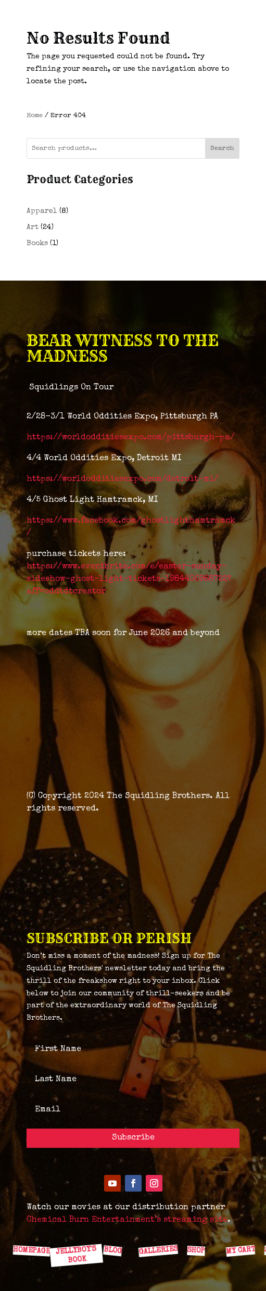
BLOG (112, 1250)
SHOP (196, 1250)
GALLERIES (158, 1250)
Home (35, 115)
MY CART (240, 1250)
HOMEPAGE (31, 1250)
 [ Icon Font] (156, 1227)
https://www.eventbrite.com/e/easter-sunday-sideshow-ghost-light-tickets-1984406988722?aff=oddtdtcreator (129, 579)
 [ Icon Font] (32, 1227)
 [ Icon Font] (74, 1227)
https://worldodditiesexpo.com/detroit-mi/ (123, 479)
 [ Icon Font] (197, 1227)
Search (222, 148)
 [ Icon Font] (115, 1227)
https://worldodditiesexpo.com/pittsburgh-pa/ (131, 438)
